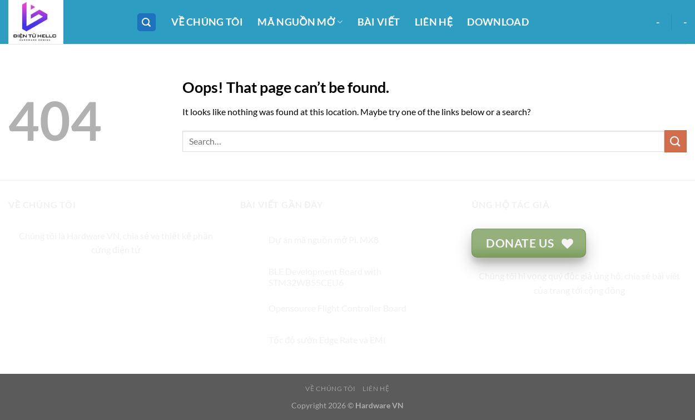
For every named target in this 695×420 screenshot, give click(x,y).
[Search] (146, 22)
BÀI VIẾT (379, 22)
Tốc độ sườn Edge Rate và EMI (327, 339)
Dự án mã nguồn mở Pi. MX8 (324, 239)
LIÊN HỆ (434, 22)
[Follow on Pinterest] (156, 278)
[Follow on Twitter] (116, 278)
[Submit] (675, 141)
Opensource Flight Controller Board (337, 308)
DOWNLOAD (498, 22)
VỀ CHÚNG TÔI (207, 22)
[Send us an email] (136, 278)
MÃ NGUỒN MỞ (299, 22)
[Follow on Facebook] (76, 278)
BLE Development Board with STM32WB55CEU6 (325, 276)
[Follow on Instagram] (96, 278)
